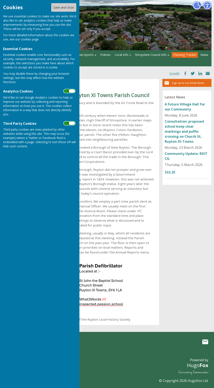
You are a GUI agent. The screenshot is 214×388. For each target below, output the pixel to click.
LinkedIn (200, 73)
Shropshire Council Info (151, 55)
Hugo (197, 365)
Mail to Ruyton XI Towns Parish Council (205, 342)
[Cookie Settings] (197, 5)
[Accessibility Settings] (207, 5)
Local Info (121, 55)
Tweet (193, 73)
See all (170, 172)
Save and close (64, 7)
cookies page (30, 39)
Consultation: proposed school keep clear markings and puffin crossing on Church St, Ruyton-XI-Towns (184, 131)
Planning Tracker (184, 55)
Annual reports (83, 55)
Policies (105, 55)
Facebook (185, 73)
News (204, 55)
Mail (208, 73)
